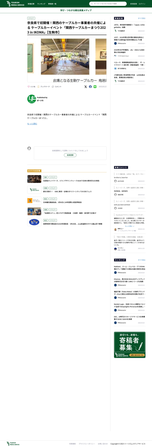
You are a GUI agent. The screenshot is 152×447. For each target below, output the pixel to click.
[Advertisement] (67, 133)
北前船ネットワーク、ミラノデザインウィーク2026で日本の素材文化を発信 (71, 180)
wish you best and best (122, 205)
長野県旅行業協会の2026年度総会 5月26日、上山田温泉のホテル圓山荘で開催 (72, 224)
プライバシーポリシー (87, 444)
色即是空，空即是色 (121, 191)
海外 (45, 177)
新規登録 (133, 4)
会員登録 (70, 155)
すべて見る (141, 18)
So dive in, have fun (121, 177)
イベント (31, 18)
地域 (45, 188)
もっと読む (32, 123)
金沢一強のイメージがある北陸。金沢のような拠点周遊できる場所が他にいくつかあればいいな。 (129, 242)
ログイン (142, 4)
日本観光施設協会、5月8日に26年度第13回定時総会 (62, 202)
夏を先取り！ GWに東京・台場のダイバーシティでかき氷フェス (67, 191)
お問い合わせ (103, 444)
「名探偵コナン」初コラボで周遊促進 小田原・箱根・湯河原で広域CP (69, 213)
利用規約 (72, 444)
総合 (45, 199)
